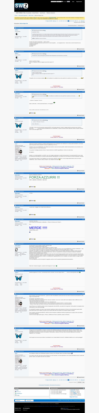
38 (75, 20)
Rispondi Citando (80, 49)
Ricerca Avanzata (51, 12)
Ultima (82, 21)
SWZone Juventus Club (57, 166)
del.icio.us (18, 391)
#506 (83, 243)
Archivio (71, 400)
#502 (83, 173)
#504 (83, 205)
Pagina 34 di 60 (49, 20)
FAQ (24, 12)
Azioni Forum (35, 12)
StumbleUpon (19, 393)
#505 (83, 219)
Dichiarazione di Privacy (77, 400)
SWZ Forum (65, 408)
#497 (83, 51)
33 (66, 20)
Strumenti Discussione (72, 25)
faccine (72, 391)
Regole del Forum (73, 396)
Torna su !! (25, 410)
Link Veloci (42, 12)
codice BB (72, 389)
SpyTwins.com (18, 410)
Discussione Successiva (55, 385)
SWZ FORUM (19, 12)
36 (71, 20)
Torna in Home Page (65, 400)
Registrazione (79, 1)
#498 (83, 68)
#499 (83, 91)
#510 (83, 351)
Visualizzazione (80, 25)
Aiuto (73, 1)
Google (17, 395)
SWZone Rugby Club (24, 23)
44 (76, 379)
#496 (83, 27)
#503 (83, 191)
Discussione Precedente (44, 385)
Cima (83, 382)
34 (68, 20)
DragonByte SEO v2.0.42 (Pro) (43, 406)
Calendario (29, 12)
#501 (83, 141)
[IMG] (74, 392)
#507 (83, 270)
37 (73, 20)
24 (59, 20)
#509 (83, 328)
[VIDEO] (75, 393)
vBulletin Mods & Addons (54, 406)
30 (61, 20)
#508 (83, 293)
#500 (83, 117)
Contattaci (60, 400)
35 (70, 20)
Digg (17, 389)
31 (63, 20)
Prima (54, 21)
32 (65, 20)
